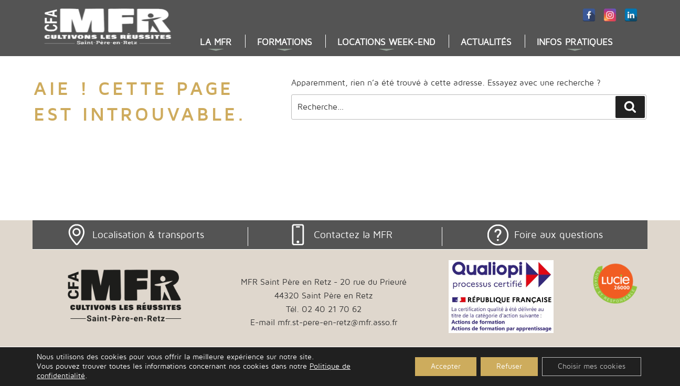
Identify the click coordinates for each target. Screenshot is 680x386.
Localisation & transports (148, 235)
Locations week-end (386, 42)
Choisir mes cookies (591, 366)
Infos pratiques (575, 42)
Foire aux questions (558, 235)
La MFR (215, 42)
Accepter (446, 366)
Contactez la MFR (353, 235)
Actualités (486, 42)
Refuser (509, 366)
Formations (284, 42)
